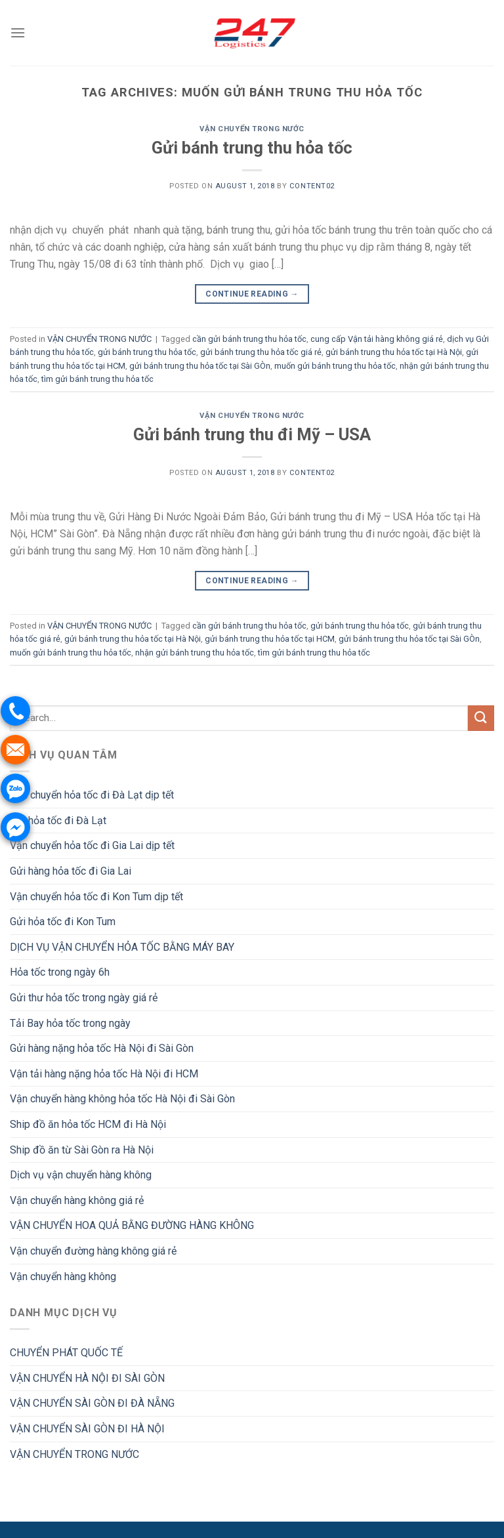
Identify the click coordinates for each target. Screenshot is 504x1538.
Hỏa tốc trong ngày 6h (60, 972)
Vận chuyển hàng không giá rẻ (77, 1200)
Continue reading (252, 294)
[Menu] (18, 32)
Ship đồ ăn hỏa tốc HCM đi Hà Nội (88, 1124)
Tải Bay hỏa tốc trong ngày (70, 1023)
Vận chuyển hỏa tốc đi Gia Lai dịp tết (92, 845)
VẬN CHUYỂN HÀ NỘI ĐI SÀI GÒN (87, 1378)
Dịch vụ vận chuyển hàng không (81, 1175)
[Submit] (481, 718)
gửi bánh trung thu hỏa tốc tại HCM (270, 639)
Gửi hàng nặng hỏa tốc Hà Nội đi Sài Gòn (102, 1048)
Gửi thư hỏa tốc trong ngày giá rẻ (84, 997)
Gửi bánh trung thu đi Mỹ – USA (252, 434)
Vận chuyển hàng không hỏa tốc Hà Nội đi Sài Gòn (122, 1098)
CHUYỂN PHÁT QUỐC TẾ (66, 1352)
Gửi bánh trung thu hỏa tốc (252, 147)
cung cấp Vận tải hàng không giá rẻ (376, 339)
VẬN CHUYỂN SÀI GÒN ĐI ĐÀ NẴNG (92, 1403)
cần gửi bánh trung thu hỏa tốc (249, 339)
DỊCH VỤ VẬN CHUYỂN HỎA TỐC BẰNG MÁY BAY (122, 947)
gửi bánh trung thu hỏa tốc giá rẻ (261, 352)
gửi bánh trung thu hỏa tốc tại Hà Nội (394, 352)
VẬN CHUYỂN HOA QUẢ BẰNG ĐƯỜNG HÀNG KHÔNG (132, 1225)
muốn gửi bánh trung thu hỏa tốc (335, 366)
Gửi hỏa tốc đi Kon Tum (63, 921)
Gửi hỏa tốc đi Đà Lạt (58, 820)
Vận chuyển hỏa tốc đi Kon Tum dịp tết (96, 896)
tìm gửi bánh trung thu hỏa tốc (97, 379)
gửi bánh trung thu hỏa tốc (147, 352)
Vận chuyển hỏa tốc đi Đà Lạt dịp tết (92, 795)
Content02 (312, 186)
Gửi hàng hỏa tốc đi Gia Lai (70, 871)
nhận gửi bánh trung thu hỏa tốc (194, 652)
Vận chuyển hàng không (63, 1276)
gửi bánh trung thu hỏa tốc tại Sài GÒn (199, 366)
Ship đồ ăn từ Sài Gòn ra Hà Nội (82, 1150)
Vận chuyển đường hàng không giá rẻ (93, 1251)
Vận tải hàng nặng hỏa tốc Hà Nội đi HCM (104, 1074)
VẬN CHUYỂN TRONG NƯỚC (252, 129)
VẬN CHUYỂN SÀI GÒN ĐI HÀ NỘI (87, 1429)
